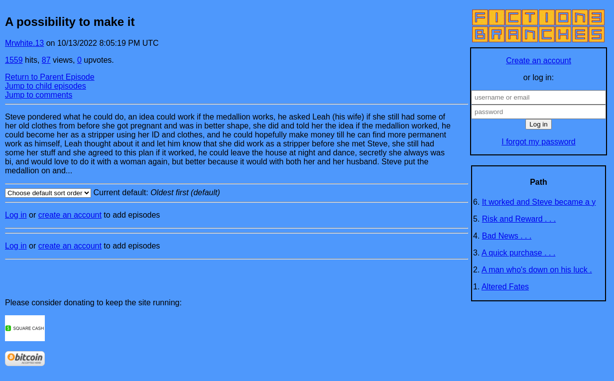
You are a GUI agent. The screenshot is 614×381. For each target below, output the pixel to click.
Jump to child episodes (45, 86)
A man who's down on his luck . (537, 269)
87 (46, 60)
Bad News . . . (507, 236)
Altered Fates (505, 286)
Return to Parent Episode (50, 77)
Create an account (538, 60)
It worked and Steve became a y (539, 202)
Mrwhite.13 (24, 43)
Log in (16, 215)
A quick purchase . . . (519, 253)
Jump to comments (38, 95)
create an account (70, 215)
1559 (14, 60)
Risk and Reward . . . (519, 219)
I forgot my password (538, 141)
